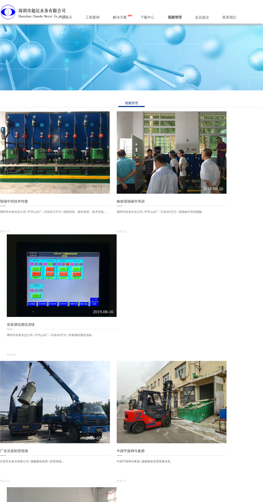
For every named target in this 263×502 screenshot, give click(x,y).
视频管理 (199, 16)
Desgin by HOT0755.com (200, 496)
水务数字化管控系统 (47, 460)
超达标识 (6, 465)
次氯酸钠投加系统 (78, 460)
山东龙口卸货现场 (104, 394)
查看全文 (5, 211)
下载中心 (173, 16)
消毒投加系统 (42, 465)
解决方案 (148, 16)
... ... (36, 480)
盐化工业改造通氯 (195, 287)
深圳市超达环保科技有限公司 (165, 496)
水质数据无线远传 (14, 394)
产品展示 (97, 16)
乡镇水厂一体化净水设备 (49, 475)
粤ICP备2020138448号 (61, 496)
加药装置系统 (42, 470)
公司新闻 (164, 460)
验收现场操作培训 (104, 181)
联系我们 (250, 16)
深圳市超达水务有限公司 (128, 496)
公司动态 (165, 451)
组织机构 (6, 470)
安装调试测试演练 (195, 181)
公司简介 (6, 460)
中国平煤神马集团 (104, 287)
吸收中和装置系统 (78, 470)
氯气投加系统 (75, 465)
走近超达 (224, 16)
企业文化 (6, 475)
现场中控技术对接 (14, 181)
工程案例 (122, 16)
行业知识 (164, 465)
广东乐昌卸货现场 (14, 287)
